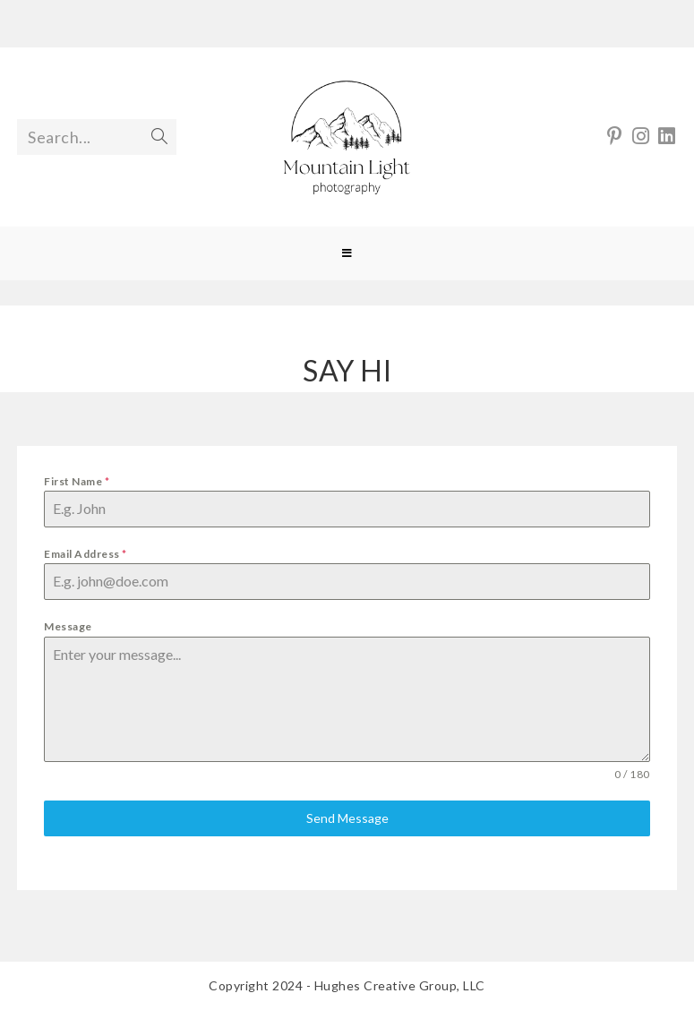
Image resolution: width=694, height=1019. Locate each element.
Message (68, 626)
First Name (76, 481)
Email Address (85, 554)
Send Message (347, 818)
